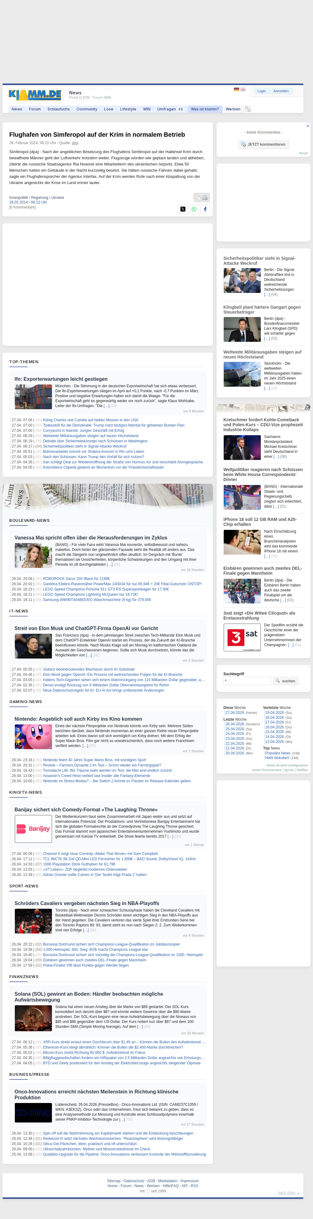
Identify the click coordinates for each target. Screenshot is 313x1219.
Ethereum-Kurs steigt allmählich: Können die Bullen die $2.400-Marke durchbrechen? (113, 1047)
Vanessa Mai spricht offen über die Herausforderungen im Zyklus (91, 537)
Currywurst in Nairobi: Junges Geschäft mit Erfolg (83, 430)
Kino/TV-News (25, 792)
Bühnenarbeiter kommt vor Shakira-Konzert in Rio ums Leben (93, 451)
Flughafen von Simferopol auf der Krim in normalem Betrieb (97, 134)
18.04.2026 (274, 717)
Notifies (302, 770)
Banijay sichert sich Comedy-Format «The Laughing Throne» (86, 809)
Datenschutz (134, 1181)
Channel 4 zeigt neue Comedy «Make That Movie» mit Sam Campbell (100, 854)
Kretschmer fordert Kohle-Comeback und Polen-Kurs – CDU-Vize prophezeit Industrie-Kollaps (263, 424)
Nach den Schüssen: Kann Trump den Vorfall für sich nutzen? (93, 457)
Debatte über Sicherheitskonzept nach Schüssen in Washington (95, 441)
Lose (108, 109)
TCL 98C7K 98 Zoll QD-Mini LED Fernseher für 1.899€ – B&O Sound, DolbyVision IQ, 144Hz (119, 859)
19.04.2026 (274, 712)
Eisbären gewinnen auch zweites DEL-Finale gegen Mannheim (94, 960)
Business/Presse (29, 1074)
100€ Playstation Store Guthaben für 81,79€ (79, 864)
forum (303, 153)
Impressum (189, 1181)
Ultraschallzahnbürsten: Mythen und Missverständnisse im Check (96, 1149)
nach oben (286, 1193)
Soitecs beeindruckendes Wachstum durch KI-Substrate (89, 669)
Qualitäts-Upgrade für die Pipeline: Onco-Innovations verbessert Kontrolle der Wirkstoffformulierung (124, 1154)
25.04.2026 (235, 729)
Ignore (289, 770)
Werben (233, 109)
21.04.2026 (235, 748)
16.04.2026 (274, 727)
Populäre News (277, 753)
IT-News (18, 610)
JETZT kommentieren (263, 144)
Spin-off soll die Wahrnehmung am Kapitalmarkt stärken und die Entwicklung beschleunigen (118, 1133)
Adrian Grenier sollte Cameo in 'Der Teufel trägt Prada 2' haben (95, 875)
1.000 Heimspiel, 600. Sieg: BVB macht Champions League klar (95, 949)
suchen (285, 680)
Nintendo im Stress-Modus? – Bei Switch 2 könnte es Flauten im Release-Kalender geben (117, 781)
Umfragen (170, 109)
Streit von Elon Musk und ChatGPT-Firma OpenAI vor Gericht (86, 628)
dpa (75, 143)
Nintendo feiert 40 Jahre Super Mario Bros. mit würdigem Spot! (94, 760)
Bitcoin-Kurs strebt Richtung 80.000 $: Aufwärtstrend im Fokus (94, 1052)
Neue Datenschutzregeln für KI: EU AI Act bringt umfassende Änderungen (103, 690)
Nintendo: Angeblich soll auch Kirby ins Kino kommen (78, 719)
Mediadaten (168, 1181)
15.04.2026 (274, 732)
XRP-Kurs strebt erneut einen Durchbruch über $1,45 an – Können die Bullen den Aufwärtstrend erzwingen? (132, 1042)
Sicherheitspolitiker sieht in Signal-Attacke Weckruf (84, 446)
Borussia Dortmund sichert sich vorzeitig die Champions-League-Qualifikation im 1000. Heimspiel (123, 955)
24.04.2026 (235, 734)
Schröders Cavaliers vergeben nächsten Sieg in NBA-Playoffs (87, 903)
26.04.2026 (235, 724)
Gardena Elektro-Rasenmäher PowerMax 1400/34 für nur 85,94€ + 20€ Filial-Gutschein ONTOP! (122, 584)
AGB (151, 1181)
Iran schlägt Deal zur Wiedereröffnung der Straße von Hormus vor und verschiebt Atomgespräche (123, 462)
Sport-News (23, 885)
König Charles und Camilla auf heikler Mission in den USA (90, 420)
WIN (146, 109)
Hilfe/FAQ (171, 1186)
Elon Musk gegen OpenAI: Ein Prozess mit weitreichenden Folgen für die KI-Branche (112, 674)
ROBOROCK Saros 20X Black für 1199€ (76, 579)
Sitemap (114, 1181)
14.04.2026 (274, 737)
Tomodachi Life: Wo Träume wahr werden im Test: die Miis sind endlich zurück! (107, 770)
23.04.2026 (235, 738)
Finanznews (24, 976)
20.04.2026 (235, 753)
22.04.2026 (235, 743)
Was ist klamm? (205, 109)
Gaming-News (25, 701)
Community (87, 109)
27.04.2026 (235, 712)
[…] (106, 406)
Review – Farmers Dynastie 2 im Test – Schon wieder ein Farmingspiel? (102, 765)
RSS (194, 1186)
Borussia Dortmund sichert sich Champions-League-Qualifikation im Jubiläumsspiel (111, 944)
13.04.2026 (274, 742)
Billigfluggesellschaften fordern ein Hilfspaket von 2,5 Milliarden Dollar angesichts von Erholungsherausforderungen (137, 1058)
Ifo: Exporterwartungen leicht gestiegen (61, 379)
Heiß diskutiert (277, 758)
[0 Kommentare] (22, 207)
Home (112, 1186)
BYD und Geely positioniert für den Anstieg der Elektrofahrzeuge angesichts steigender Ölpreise (122, 1063)
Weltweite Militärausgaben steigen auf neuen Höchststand (90, 436)
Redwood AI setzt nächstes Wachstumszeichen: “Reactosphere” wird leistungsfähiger (113, 1138)
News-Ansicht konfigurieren (287, 765)
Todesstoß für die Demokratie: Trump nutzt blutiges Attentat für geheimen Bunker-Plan (113, 425)
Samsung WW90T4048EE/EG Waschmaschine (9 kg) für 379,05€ (97, 600)
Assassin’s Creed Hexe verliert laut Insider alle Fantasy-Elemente (96, 776)
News (17, 109)
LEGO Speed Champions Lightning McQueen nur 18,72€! (90, 594)
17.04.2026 (274, 722)
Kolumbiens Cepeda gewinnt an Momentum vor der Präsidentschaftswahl (103, 467)
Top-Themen (23, 361)
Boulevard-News (29, 520)
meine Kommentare (266, 770)
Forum (35, 109)
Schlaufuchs (59, 109)
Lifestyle (128, 109)
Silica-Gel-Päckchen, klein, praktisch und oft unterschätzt (90, 1144)
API (185, 1186)
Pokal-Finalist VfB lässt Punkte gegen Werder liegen (86, 965)
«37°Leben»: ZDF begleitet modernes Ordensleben (85, 869)
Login (262, 91)
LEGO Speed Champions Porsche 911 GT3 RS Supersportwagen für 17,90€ (106, 589)
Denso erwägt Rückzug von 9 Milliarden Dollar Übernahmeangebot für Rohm (106, 685)
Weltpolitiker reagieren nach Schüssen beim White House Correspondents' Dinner (263, 474)
